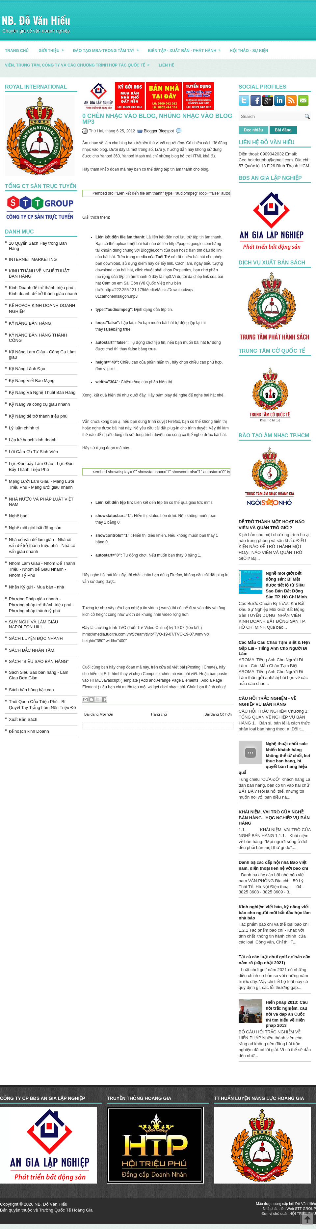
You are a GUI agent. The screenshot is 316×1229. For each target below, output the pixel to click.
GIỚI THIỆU (53, 48)
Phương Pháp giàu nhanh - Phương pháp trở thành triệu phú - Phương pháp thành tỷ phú (41, 604)
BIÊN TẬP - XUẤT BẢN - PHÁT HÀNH (186, 48)
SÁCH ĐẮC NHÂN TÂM (31, 650)
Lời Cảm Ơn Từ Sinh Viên (33, 451)
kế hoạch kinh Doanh (29, 731)
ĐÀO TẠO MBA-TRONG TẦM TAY (108, 48)
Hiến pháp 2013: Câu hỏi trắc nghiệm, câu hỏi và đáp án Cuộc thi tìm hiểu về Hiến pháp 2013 (287, 1014)
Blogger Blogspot (159, 131)
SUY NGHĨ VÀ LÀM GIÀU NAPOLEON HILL (33, 624)
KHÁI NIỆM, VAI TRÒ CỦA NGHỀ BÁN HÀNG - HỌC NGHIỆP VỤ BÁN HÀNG (274, 817)
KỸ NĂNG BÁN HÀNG (30, 323)
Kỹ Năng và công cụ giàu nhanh (39, 404)
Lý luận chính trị (24, 427)
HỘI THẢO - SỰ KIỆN (249, 50)
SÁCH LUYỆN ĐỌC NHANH (36, 638)
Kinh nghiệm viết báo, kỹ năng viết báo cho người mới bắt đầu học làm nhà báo (275, 912)
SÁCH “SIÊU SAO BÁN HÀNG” (38, 661)
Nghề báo (18, 515)
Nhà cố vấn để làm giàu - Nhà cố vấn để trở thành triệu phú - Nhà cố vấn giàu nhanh (42, 545)
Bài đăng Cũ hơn (218, 714)
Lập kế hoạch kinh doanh (33, 439)
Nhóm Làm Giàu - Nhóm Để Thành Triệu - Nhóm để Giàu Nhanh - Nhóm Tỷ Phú (42, 569)
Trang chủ (158, 714)
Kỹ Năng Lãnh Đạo (27, 368)
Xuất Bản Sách (23, 719)
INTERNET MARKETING (33, 259)
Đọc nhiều (253, 130)
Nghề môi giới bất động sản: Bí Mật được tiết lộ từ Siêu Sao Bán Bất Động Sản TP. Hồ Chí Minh (286, 585)
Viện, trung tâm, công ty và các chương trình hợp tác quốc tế (79, 63)
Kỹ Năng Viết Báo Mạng (32, 380)
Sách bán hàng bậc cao (31, 689)
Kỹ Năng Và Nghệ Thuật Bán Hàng (42, 392)
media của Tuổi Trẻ (153, 257)
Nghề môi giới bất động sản (35, 527)
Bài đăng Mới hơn (98, 714)
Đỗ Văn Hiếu (305, 1204)
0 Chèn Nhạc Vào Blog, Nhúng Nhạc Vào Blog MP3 (157, 119)
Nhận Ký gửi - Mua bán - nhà (36, 587)
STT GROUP (305, 1209)
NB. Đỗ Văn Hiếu (36, 20)
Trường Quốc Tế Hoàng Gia (65, 1210)
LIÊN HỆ (166, 65)
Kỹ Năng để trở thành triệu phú (38, 416)
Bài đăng (283, 130)
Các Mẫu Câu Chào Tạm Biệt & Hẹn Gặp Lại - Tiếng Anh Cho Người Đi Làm (274, 648)
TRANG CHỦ (17, 50)
